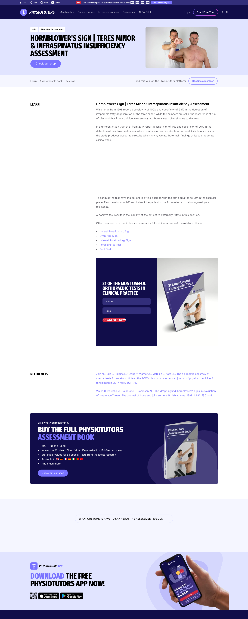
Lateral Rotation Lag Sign (115, 231)
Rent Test (105, 249)
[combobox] (227, 12)
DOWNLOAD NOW (114, 320)
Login (187, 12)
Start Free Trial (205, 12)
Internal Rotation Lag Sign (115, 240)
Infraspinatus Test (110, 244)
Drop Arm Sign (109, 235)
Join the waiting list (161, 2)
